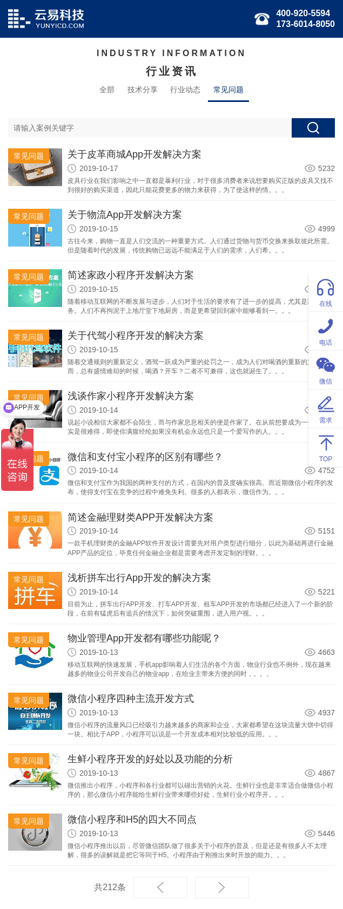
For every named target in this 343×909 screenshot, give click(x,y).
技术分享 (142, 89)
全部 (107, 89)
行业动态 (185, 89)
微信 (326, 369)
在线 (326, 291)
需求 (326, 408)
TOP (326, 447)
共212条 (110, 887)
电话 (326, 330)
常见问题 (228, 89)
